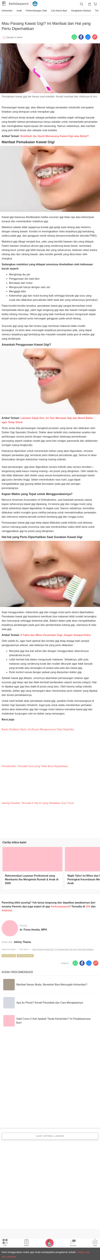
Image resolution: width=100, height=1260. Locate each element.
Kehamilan (7, 10)
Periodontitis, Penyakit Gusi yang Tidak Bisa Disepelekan (35, 764)
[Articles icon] (26, 1243)
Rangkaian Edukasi (78, 10)
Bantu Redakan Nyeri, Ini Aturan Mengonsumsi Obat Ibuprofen (38, 727)
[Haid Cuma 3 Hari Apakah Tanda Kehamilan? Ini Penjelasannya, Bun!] (50, 1019)
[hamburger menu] (4, 4)
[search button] (81, 4)
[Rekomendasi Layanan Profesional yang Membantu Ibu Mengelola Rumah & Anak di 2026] (32, 857)
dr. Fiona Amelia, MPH (33, 928)
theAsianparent (60, 904)
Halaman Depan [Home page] (9, 948)
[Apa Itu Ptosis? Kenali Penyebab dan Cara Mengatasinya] (43, 1001)
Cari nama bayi (56, 10)
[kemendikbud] (33, 4)
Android (7, 908)
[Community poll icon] (95, 1243)
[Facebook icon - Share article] (81, 35)
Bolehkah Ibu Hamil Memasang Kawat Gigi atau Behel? (54, 134)
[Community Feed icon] (73, 1243)
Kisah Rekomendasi (17, 970)
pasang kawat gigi (25, 954)
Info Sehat (24, 948)
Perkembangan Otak (34, 10)
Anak (18, 10)
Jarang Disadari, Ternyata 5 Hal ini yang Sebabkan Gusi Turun (38, 801)
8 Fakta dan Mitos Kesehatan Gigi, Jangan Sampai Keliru (55, 633)
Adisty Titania (22, 940)
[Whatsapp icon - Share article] (74, 35)
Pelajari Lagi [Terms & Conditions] (83, 1252)
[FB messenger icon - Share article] (88, 35)
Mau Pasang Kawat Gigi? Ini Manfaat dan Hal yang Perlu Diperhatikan (62, 948)
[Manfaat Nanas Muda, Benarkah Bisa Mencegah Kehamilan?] (45, 983)
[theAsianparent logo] (19, 4)
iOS (88, 904)
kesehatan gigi (9, 954)
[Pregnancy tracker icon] (49, 1242)
